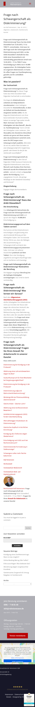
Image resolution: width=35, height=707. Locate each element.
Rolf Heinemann (11, 27)
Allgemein (7, 30)
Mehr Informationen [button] (17, 658)
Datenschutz (19, 694)
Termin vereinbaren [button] (17, 636)
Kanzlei (6, 32)
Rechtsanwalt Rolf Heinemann (14, 488)
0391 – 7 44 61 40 (10, 604)
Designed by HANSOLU (21, 697)
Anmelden (17, 545)
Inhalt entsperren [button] (17, 661)
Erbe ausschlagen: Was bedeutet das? (17, 564)
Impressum (9, 694)
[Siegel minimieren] (33, 695)
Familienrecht (23, 30)
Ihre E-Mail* (7, 537)
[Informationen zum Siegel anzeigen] (29, 705)
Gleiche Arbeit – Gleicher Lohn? (14, 404)
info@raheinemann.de (13, 608)
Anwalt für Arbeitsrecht (17, 498)
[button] (30, 4)
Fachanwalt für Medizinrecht (13, 468)
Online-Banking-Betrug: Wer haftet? (16, 560)
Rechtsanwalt (8, 464)
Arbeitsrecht (14, 30)
